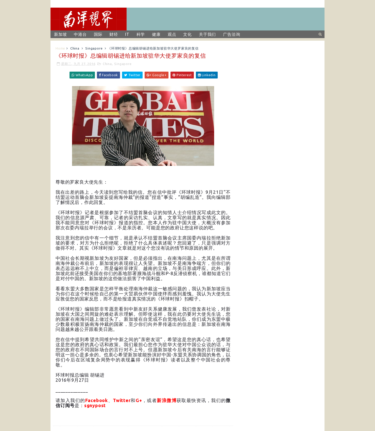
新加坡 (60, 34)
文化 (187, 34)
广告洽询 (231, 34)
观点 (172, 34)
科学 (141, 34)
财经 (113, 34)
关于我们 (207, 34)
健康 (156, 34)
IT (127, 34)
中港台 (80, 34)
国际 (98, 34)
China (74, 48)
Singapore (94, 48)
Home (60, 48)
